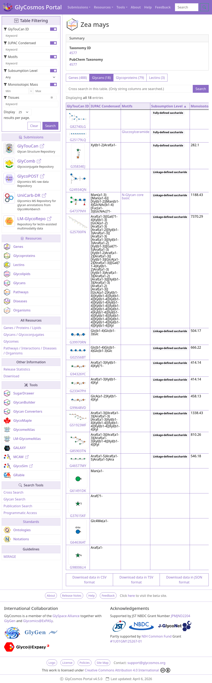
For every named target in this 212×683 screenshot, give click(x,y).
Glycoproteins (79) (130, 77)
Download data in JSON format (184, 579)
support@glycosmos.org (146, 662)
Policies (85, 663)
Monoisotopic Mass (21, 84)
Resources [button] (102, 7)
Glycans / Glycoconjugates (24, 334)
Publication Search (18, 506)
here (131, 595)
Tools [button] (121, 7)
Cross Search (13, 492)
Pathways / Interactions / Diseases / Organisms (30, 350)
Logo (51, 663)
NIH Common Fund (157, 636)
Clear (34, 126)
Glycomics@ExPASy (38, 621)
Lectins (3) (157, 77)
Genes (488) (78, 77)
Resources (31, 238)
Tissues (11, 97)
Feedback (163, 7)
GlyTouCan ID (16, 29)
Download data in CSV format (89, 579)
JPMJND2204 (180, 616)
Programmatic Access (20, 513)
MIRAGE (10, 556)
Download (11, 376)
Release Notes (71, 595)
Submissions (31, 137)
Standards (31, 521)
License (67, 663)
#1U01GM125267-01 (126, 641)
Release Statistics (17, 369)
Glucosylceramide (135, 131)
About (136, 7)
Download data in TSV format (136, 579)
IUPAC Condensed (20, 43)
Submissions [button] (77, 7)
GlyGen (10, 621)
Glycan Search (14, 499)
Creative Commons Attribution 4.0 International (127, 670)
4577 (73, 53)
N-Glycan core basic (132, 196)
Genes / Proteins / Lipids (22, 327)
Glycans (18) (101, 77)
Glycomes (11, 341)
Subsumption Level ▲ (169, 106)
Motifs (11, 57)
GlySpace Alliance (66, 616)
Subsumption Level (20, 70)
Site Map (102, 663)
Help (148, 7)
